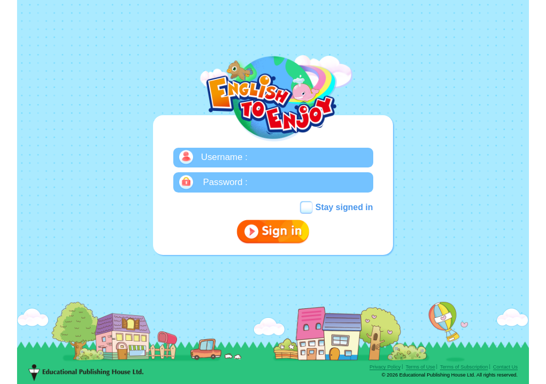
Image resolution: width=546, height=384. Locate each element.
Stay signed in (344, 207)
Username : (224, 157)
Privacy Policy (385, 367)
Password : (225, 182)
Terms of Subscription (464, 367)
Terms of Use (420, 367)
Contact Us (505, 367)
